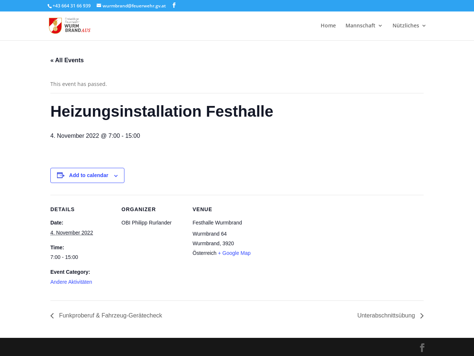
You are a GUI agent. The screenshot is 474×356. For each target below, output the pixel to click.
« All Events (67, 60)
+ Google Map (234, 253)
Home (328, 26)
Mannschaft (360, 26)
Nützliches (406, 26)
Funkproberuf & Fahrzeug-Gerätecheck (109, 315)
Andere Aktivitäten (71, 282)
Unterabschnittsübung (387, 315)
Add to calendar (89, 175)
